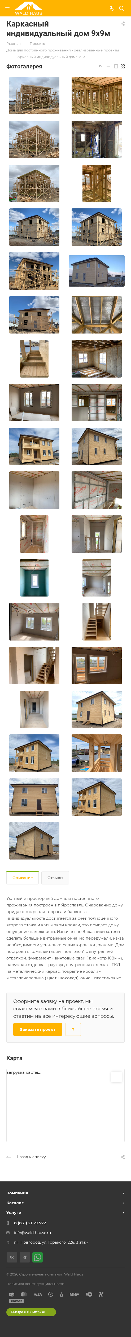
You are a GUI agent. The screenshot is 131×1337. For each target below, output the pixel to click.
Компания (17, 1192)
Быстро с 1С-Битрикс (28, 1312)
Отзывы (55, 877)
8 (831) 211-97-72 (30, 1222)
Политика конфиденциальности (35, 1284)
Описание (22, 877)
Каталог (15, 1202)
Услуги (13, 1212)
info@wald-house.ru (32, 1232)
